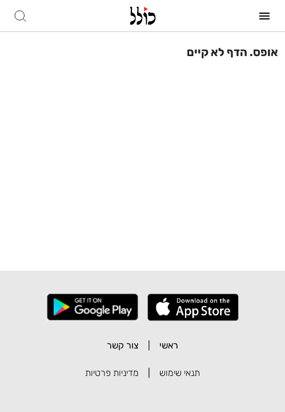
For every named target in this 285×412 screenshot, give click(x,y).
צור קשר (123, 345)
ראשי (168, 345)
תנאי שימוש (179, 372)
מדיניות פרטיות (112, 372)
